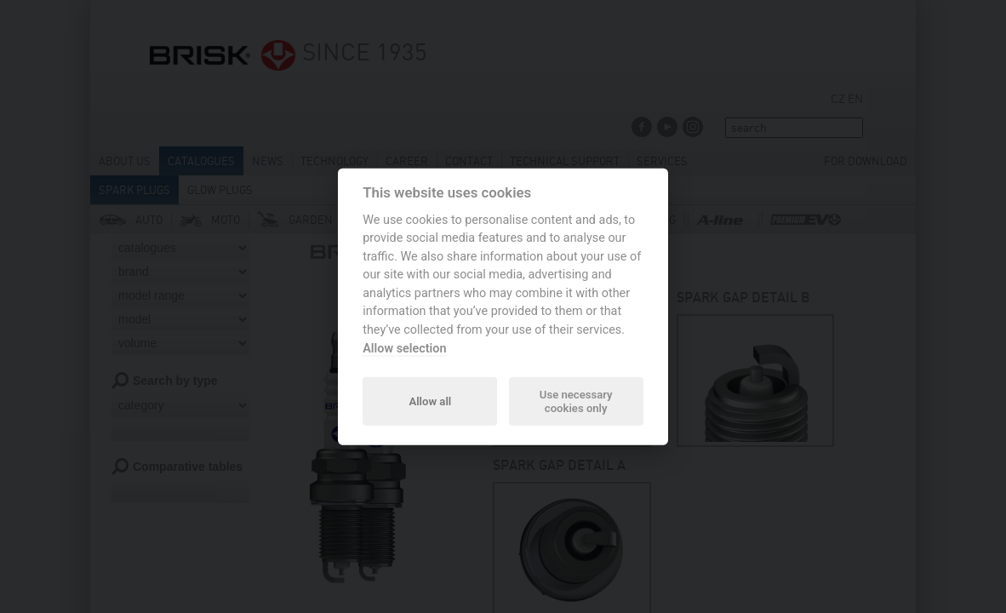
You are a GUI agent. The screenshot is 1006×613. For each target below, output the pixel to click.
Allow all (430, 400)
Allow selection (404, 348)
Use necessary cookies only (576, 400)
